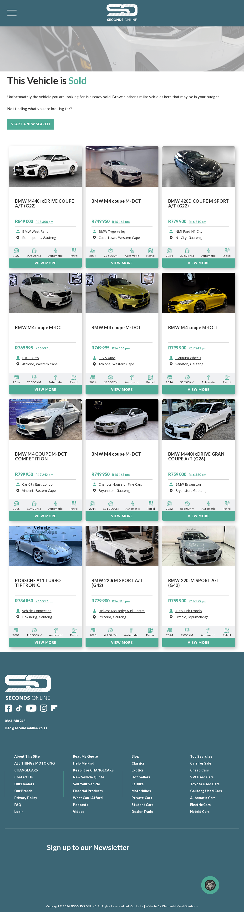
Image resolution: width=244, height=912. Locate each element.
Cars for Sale (200, 763)
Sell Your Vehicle (86, 784)
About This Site (27, 756)
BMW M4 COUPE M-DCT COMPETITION (41, 456)
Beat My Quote (85, 756)
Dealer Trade (142, 812)
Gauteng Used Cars (206, 791)
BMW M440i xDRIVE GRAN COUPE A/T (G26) (196, 456)
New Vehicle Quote (88, 777)
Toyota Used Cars (204, 784)
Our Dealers (24, 784)
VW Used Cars (202, 777)
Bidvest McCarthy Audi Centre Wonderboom (122, 611)
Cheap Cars (199, 770)
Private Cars (142, 798)
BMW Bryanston (188, 484)
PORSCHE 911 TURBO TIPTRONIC (38, 583)
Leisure (138, 784)
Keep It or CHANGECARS (93, 770)
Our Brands (23, 791)
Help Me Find (83, 763)
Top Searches (201, 756)
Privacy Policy (25, 798)
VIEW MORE (45, 516)
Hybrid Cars (199, 812)
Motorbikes (141, 791)
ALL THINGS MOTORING (34, 763)
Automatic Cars (202, 798)
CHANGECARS (26, 770)
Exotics (137, 770)
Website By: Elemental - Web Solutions (171, 906)
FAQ (17, 805)
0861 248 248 (15, 721)
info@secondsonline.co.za (26, 728)
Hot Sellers (141, 777)
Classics (138, 763)
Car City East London (38, 484)
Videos (78, 812)
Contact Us (23, 777)
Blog (135, 756)
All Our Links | (135, 906)
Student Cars (142, 805)
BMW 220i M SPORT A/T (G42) (117, 583)
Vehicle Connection (36, 611)
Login (18, 812)
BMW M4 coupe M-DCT (116, 454)
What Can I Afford (88, 798)
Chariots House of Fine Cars (120, 484)
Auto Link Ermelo (188, 611)
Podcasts (80, 805)
